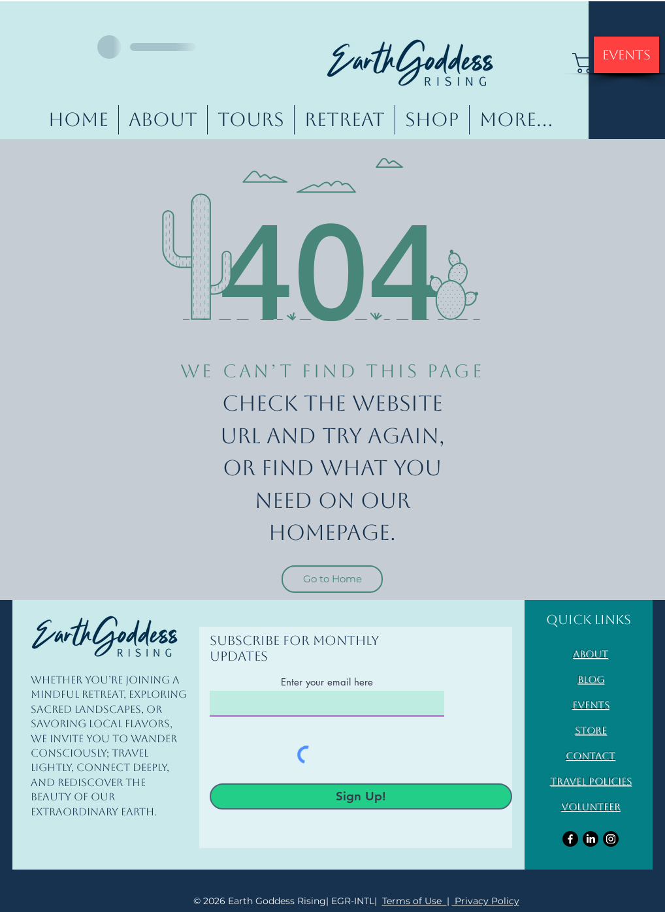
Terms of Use (414, 901)
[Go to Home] (332, 579)
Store (591, 730)
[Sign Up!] (361, 796)
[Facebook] (570, 839)
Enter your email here (327, 682)
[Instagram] (611, 839)
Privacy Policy (485, 901)
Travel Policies (591, 781)
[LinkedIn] (590, 839)
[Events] (626, 55)
